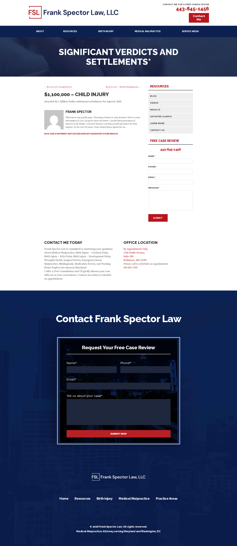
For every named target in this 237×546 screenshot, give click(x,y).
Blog (153, 96)
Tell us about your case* (85, 396)
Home (63, 498)
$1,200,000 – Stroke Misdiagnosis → (123, 87)
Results (155, 110)
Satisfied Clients (161, 116)
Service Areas (190, 31)
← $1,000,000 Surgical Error (58, 87)
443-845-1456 (192, 8)
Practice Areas (167, 498)
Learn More (157, 123)
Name (152, 156)
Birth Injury (105, 31)
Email (152, 177)
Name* (72, 363)
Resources (70, 31)
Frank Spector (78, 112)
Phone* (125, 363)
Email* (71, 379)
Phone (152, 167)
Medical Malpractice (148, 31)
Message (154, 188)
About (40, 31)
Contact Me (199, 17)
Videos (154, 103)
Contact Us (157, 130)
